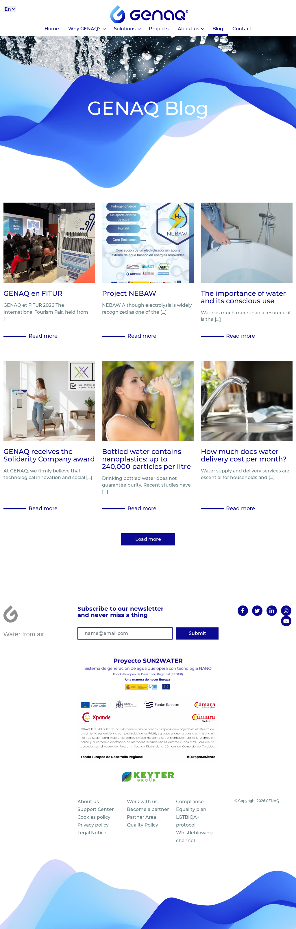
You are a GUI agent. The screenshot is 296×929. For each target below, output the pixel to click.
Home (52, 28)
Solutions (125, 28)
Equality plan (191, 809)
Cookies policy (93, 817)
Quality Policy (142, 825)
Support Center (95, 809)
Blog (217, 28)
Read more (43, 336)
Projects (159, 28)
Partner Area (141, 817)
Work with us (142, 801)
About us (188, 28)
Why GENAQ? (84, 28)
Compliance (190, 801)
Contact (241, 28)
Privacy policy (93, 825)
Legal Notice (91, 832)
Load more (148, 539)
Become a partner (148, 809)
